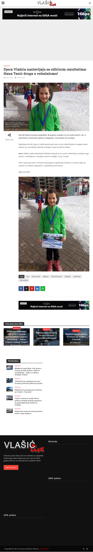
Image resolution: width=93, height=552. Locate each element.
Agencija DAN (11, 467)
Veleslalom (24, 280)
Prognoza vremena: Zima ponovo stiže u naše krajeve (29, 412)
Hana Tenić (36, 276)
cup (27, 276)
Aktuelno (7, 66)
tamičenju (77, 276)
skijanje (67, 276)
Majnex (45, 276)
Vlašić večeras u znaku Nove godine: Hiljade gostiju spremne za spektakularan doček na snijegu (28, 401)
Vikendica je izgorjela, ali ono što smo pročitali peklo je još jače (46, 336)
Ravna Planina (56, 276)
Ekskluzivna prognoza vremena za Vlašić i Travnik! (76, 336)
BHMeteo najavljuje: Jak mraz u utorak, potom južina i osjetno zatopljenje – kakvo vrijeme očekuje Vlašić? (16, 336)
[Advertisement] (46, 37)
